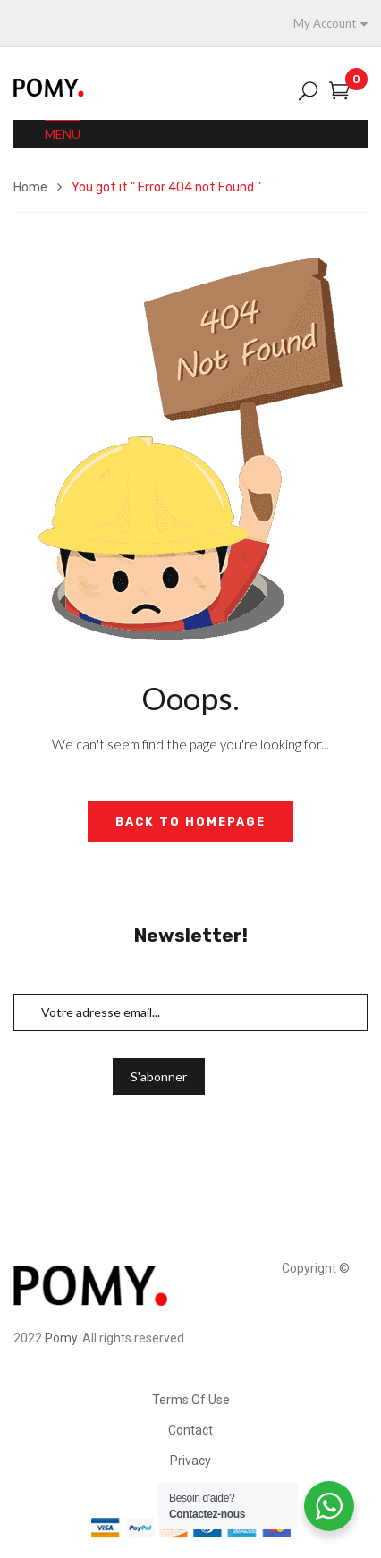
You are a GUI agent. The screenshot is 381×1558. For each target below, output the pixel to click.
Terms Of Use (191, 1400)
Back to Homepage (190, 821)
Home (30, 187)
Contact (190, 1430)
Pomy (61, 1338)
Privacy (190, 1460)
